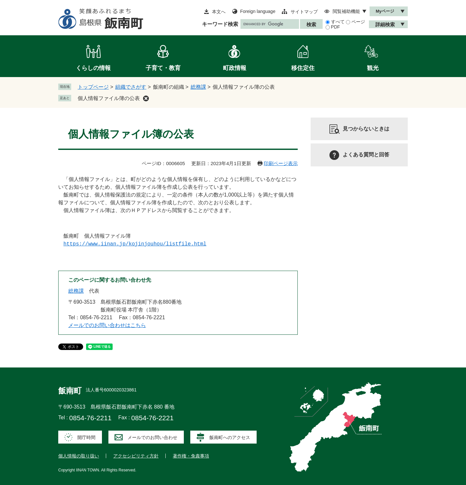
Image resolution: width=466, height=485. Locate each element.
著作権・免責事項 (191, 455)
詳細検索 (385, 24)
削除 (146, 98)
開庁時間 (86, 437)
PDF (335, 26)
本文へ (219, 11)
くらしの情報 (93, 68)
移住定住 (303, 68)
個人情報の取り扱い (78, 455)
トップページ (93, 87)
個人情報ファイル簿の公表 (109, 98)
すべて (338, 21)
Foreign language (257, 11)
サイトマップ (304, 11)
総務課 (198, 87)
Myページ (385, 11)
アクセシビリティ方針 (136, 455)
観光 (373, 68)
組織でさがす (130, 87)
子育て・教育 (163, 68)
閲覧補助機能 (346, 11)
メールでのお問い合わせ (152, 437)
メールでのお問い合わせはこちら (107, 325)
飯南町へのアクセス (229, 437)
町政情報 (234, 68)
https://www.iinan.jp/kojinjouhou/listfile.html (134, 244)
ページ (358, 21)
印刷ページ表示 (281, 163)
